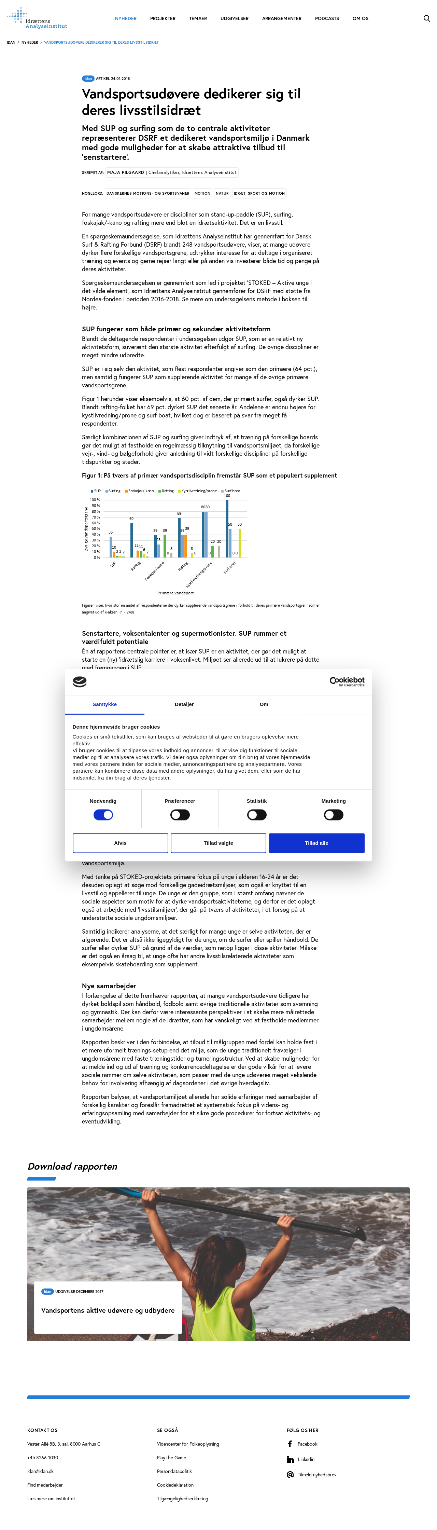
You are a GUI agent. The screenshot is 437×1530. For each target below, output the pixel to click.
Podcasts (327, 18)
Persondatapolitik (174, 1471)
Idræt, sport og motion (259, 193)
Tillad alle (316, 843)
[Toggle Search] (427, 18)
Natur (222, 193)
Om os (360, 18)
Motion (203, 193)
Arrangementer (281, 18)
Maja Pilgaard (172, 172)
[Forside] (37, 18)
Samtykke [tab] (105, 704)
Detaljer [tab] (184, 704)
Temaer (198, 18)
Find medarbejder (45, 1484)
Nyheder (126, 18)
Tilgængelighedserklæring (182, 1498)
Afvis (120, 843)
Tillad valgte (218, 843)
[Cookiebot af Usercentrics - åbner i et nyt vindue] (335, 682)
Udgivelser (235, 18)
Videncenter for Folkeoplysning (188, 1444)
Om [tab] (264, 704)
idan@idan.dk (40, 1471)
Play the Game (171, 1457)
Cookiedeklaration (175, 1484)
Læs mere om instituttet (51, 1498)
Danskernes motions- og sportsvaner (148, 193)
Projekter (162, 18)
